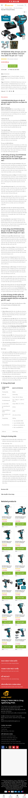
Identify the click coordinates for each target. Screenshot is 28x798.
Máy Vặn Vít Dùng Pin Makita (8, 9)
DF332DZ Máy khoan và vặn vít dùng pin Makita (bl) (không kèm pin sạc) (6, 641)
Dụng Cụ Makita (9, 8)
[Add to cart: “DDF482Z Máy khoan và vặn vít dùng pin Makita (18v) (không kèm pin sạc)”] (7, 548)
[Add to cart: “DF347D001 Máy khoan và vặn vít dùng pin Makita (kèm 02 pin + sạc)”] (20, 646)
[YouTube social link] (13, 747)
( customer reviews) (12, 59)
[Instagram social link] (10, 747)
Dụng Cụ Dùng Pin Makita (13, 76)
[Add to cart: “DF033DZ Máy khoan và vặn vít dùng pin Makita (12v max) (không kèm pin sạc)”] (20, 622)
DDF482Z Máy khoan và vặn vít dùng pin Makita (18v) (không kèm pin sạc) (7, 543)
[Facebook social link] (10, 1)
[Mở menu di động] (1, 5)
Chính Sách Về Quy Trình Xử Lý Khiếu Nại (10, 741)
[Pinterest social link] (14, 1)
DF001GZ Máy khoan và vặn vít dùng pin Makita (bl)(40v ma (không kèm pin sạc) (7, 592)
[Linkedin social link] (16, 1)
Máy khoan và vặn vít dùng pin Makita (18, 88)
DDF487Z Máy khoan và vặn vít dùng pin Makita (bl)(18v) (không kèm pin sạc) (20, 567)
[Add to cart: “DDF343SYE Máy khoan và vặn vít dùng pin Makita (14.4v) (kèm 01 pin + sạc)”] (20, 524)
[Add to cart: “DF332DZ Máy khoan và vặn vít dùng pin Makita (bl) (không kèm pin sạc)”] (7, 646)
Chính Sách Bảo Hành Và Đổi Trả (8, 739)
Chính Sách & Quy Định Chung (8, 736)
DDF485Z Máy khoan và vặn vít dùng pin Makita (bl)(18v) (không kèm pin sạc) (7, 567)
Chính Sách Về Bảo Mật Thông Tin (9, 737)
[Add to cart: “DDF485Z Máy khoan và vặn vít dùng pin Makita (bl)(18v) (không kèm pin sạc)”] (7, 573)
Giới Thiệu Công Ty (5, 727)
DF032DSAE (7, 82)
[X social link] (12, 1)
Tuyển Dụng (4, 729)
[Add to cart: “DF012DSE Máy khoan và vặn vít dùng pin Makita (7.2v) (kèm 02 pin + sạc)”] (20, 597)
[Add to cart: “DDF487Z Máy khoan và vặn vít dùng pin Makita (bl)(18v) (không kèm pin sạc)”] (20, 573)
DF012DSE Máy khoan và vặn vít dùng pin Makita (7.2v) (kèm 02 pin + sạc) (20, 592)
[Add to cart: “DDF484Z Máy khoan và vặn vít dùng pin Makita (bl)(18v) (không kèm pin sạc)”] (20, 548)
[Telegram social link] (18, 1)
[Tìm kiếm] (21, 5)
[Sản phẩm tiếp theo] (26, 12)
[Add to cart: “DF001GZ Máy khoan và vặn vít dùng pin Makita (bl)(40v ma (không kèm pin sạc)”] (7, 597)
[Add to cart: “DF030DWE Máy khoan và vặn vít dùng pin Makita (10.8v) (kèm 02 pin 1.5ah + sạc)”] (7, 622)
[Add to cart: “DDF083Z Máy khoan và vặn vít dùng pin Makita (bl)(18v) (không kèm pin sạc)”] (7, 524)
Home (2, 8)
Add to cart (12, 66)
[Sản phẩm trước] (23, 12)
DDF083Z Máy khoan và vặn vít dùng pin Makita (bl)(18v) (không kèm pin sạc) (7, 518)
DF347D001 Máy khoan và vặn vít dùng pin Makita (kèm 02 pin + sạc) (20, 641)
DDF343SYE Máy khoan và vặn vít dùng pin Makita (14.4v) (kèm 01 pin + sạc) (20, 518)
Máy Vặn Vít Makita (18, 8)
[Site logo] (9, 5)
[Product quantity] (4, 66)
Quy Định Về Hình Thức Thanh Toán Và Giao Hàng (13, 743)
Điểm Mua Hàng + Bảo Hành (7, 731)
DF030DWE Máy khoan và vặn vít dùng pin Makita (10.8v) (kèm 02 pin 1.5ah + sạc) (7, 616)
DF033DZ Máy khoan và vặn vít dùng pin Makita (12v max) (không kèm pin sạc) (20, 616)
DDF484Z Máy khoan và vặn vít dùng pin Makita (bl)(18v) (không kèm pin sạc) (20, 543)
